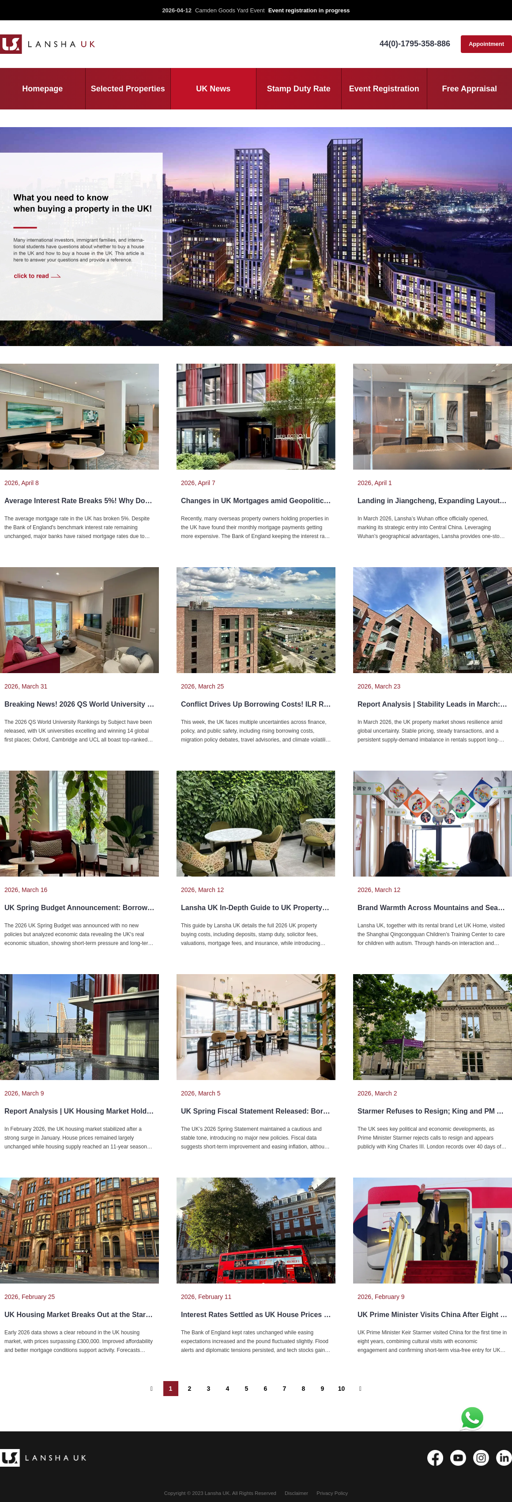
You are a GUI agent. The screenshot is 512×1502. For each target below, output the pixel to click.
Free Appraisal (469, 88)
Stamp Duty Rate (299, 88)
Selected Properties (128, 88)
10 (341, 1388)
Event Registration (384, 88)
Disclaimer (296, 1493)
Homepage (42, 88)
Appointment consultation (486, 47)
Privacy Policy (332, 1493)
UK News (213, 88)
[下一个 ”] (360, 1388)
